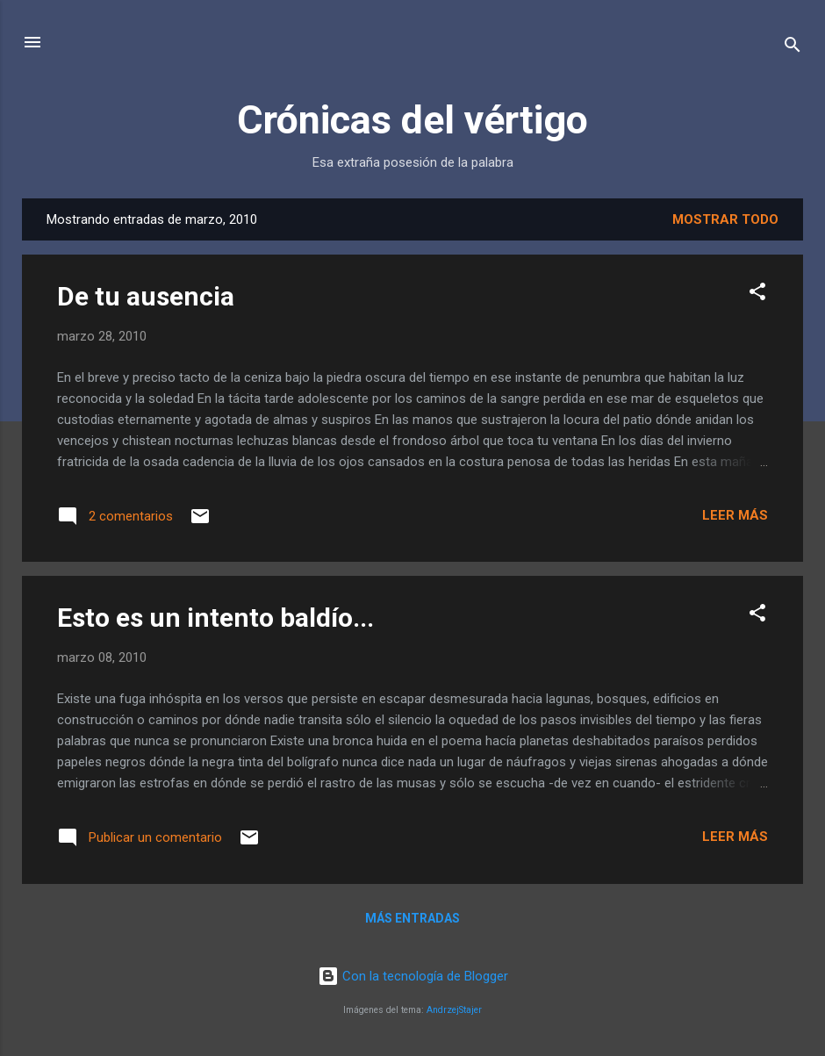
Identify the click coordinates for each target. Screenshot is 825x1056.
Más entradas (412, 918)
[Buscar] (792, 48)
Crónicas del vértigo (412, 120)
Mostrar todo (725, 219)
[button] (757, 294)
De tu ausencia (145, 296)
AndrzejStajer (454, 1010)
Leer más (735, 515)
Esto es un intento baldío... (215, 617)
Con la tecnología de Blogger (413, 976)
